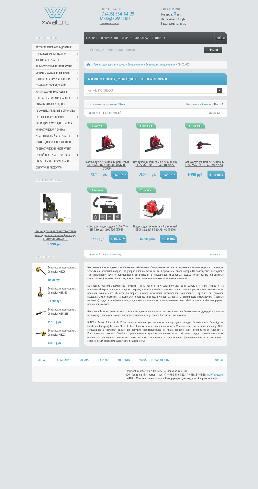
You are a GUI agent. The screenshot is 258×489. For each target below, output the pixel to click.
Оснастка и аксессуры (49, 167)
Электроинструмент (47, 60)
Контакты (158, 38)
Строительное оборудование (53, 161)
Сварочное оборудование (51, 85)
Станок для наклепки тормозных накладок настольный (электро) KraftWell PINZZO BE (55, 235)
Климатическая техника (50, 129)
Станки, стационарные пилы (53, 72)
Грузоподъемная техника (51, 53)
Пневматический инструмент (53, 148)
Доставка (141, 38)
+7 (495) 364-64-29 (117, 14)
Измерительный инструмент (53, 136)
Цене (122, 104)
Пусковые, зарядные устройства (55, 110)
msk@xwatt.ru (115, 19)
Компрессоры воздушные (51, 91)
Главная (91, 38)
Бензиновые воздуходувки (160, 64)
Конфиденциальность (154, 360)
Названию (111, 104)
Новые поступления (48, 180)
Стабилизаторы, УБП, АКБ (50, 104)
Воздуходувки (135, 64)
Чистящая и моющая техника (54, 123)
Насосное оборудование (50, 117)
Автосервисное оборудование (53, 47)
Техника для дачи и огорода (109, 64)
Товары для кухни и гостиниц (54, 142)
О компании (109, 38)
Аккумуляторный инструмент (54, 66)
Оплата (126, 38)
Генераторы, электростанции (53, 98)
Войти (220, 38)
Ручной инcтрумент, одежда (53, 155)
